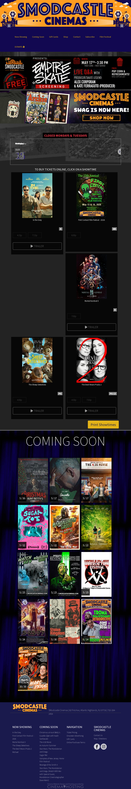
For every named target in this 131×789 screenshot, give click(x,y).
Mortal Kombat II (19, 742)
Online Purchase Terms (76, 742)
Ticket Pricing (72, 732)
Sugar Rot (43, 755)
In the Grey (16, 732)
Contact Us (98, 735)
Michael (15, 752)
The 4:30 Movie (45, 742)
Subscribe (90, 36)
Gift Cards (53, 36)
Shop (65, 36)
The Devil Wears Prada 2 (22, 748)
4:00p (19, 399)
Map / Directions (100, 738)
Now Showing (21, 36)
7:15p (34, 235)
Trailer (37, 246)
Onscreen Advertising (75, 735)
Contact (76, 36)
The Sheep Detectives (20, 745)
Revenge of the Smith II (49, 764)
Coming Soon (38, 36)
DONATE (20, 46)
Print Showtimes (103, 424)
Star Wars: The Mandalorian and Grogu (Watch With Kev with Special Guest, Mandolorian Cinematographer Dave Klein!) (52, 774)
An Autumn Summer (48, 745)
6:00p (73, 235)
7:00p (73, 316)
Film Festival (105, 36)
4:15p (19, 235)
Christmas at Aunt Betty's (50, 732)
